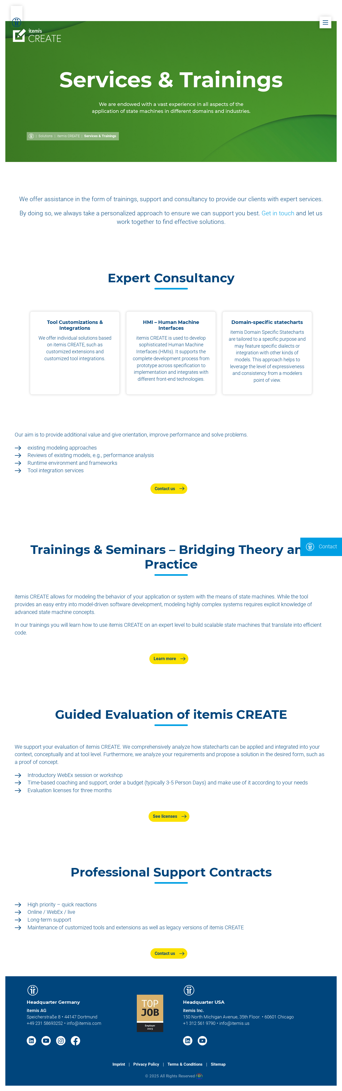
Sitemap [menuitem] (218, 1064)
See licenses (165, 816)
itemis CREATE (68, 136)
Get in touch (278, 213)
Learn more (165, 658)
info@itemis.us (234, 1023)
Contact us (165, 488)
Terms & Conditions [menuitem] (185, 1064)
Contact (321, 547)
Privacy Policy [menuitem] (146, 1064)
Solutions (45, 136)
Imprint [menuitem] (118, 1064)
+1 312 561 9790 (199, 1023)
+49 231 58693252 (45, 1023)
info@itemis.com (84, 1023)
